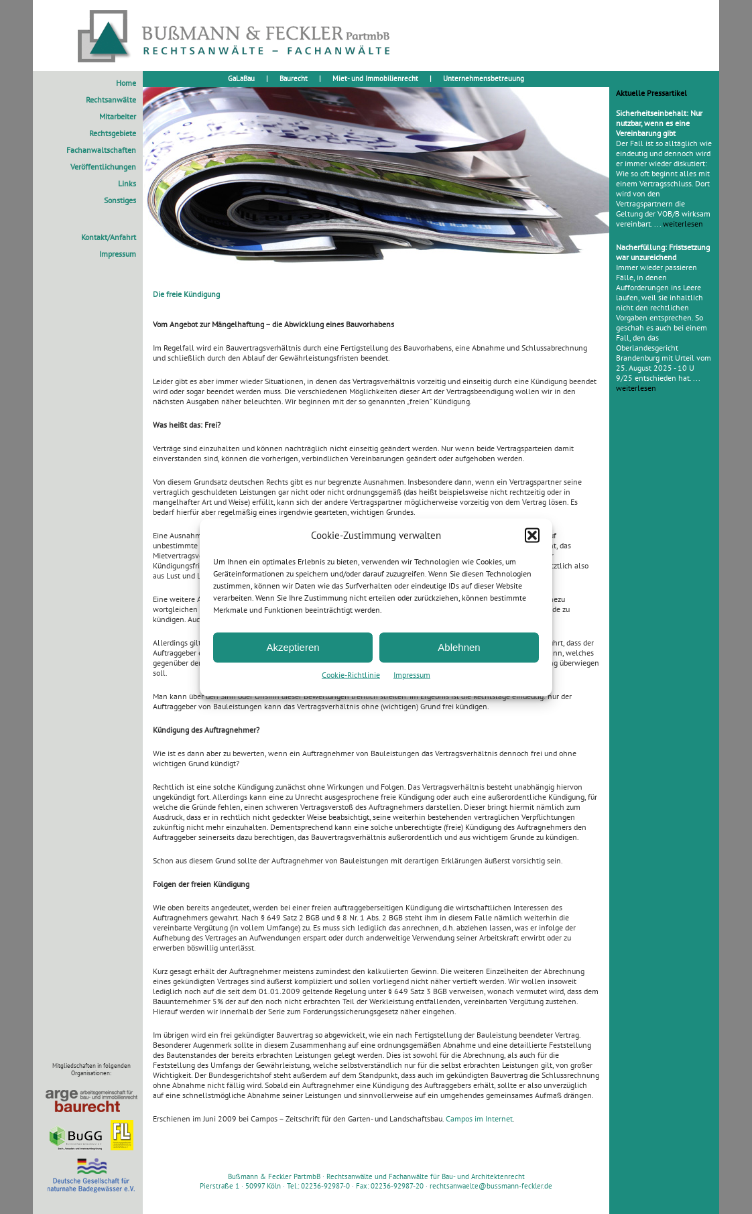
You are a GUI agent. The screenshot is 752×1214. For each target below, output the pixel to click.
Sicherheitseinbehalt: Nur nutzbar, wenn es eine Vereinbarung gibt (659, 123)
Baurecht (293, 78)
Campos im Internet (479, 1118)
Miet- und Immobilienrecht (375, 78)
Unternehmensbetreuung (483, 78)
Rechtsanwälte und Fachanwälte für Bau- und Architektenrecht (425, 1176)
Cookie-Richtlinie (351, 674)
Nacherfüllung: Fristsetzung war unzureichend (663, 252)
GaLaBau (241, 78)
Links (127, 183)
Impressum (411, 674)
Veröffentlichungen (103, 167)
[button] (532, 535)
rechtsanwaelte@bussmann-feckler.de (491, 1186)
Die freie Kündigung (186, 294)
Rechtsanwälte (111, 100)
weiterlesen (683, 224)
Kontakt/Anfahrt (108, 237)
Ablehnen (459, 647)
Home (126, 83)
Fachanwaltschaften (101, 150)
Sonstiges (120, 200)
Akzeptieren (292, 647)
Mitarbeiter (117, 116)
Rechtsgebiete (112, 133)
